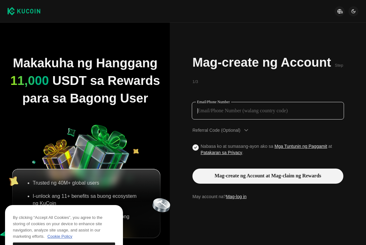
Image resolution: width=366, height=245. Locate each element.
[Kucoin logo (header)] (24, 11)
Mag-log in (236, 196)
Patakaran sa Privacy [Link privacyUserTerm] (221, 152)
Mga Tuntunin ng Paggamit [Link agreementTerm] (300, 146)
